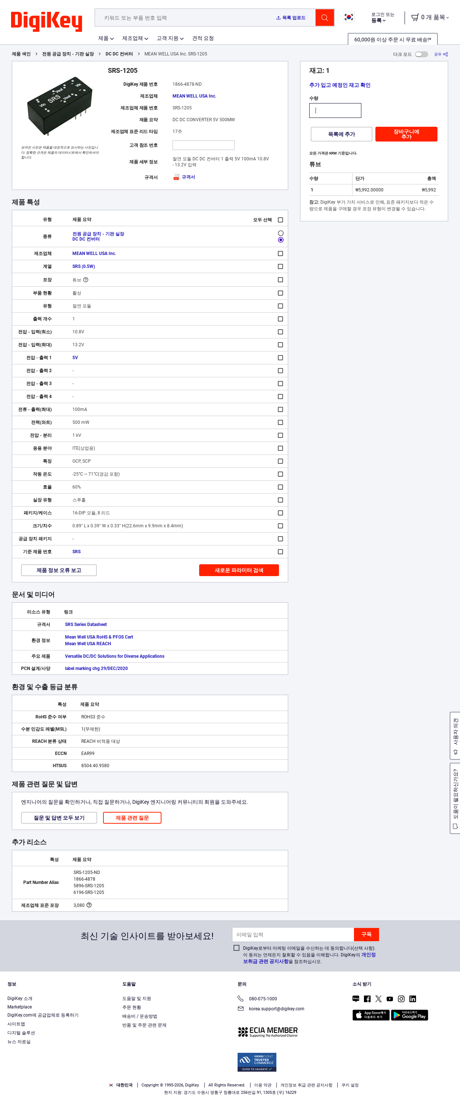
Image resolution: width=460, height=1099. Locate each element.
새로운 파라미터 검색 (239, 570)
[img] (46, 22)
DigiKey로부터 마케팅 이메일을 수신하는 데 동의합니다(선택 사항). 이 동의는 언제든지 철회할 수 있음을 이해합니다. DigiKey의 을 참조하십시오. (309, 955)
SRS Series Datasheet (86, 624)
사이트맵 (16, 1024)
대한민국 (121, 1085)
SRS (76, 551)
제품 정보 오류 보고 (59, 570)
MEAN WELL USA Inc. (194, 96)
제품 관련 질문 (132, 818)
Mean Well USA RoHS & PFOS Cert (99, 637)
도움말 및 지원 (136, 998)
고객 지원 (167, 38)
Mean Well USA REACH (88, 643)
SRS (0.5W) (83, 266)
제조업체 (132, 38)
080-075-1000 (257, 999)
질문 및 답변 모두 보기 (59, 818)
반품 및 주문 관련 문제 (144, 1025)
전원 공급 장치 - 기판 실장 (68, 54)
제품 (103, 38)
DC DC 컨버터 (119, 54)
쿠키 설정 (350, 1085)
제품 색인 (21, 54)
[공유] (441, 54)
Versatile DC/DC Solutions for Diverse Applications (114, 656)
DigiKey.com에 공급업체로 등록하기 (43, 1015)
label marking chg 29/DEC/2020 (96, 668)
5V (75, 357)
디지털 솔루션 (21, 1032)
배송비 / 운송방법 (139, 1016)
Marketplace (19, 1007)
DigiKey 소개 (20, 998)
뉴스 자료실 (19, 1041)
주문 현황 (131, 1007)
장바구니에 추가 (406, 134)
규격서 (184, 177)
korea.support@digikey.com (271, 1009)
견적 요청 (203, 38)
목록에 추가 (341, 134)
